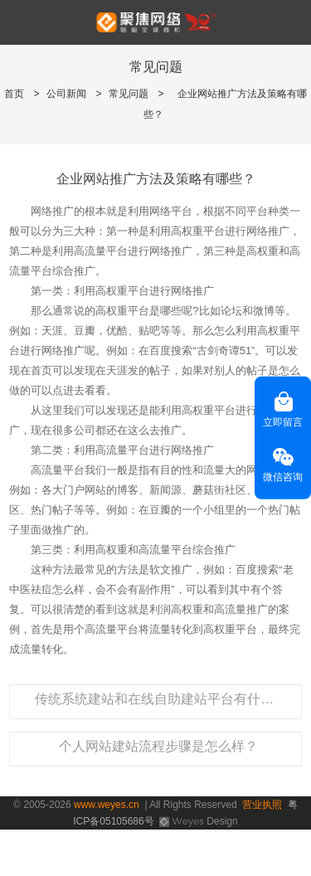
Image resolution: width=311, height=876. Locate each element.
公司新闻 (66, 94)
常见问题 (128, 94)
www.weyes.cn (106, 804)
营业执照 (262, 804)
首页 (14, 94)
